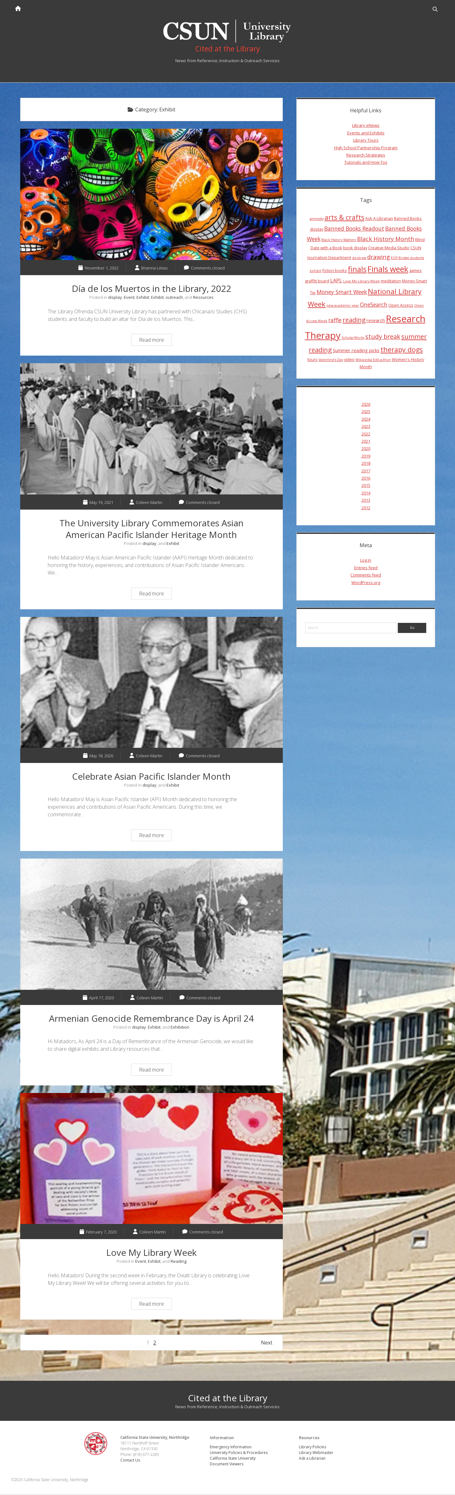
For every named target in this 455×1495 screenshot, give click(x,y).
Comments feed (365, 576)
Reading (178, 1262)
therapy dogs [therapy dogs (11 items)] (401, 350)
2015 (365, 486)
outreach (174, 298)
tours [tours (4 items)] (312, 360)
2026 (365, 405)
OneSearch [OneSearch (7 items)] (373, 305)
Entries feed (366, 568)
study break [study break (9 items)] (382, 337)
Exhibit (142, 298)
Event (129, 298)
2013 (365, 501)
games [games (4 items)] (415, 271)
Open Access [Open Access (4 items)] (400, 306)
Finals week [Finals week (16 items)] (387, 269)
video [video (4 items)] (349, 360)
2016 (365, 479)
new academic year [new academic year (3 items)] (342, 306)
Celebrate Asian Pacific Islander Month (151, 683)
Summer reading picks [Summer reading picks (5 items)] (356, 351)
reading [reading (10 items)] (354, 320)
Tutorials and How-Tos (365, 163)
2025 (365, 413)
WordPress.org (365, 583)
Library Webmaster (316, 1453)
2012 (365, 508)
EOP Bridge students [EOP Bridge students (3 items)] (407, 259)
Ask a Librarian (312, 1459)
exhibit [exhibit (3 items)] (315, 271)
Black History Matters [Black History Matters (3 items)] (338, 241)
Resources (203, 298)
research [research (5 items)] (376, 321)
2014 (365, 494)
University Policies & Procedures (239, 1453)
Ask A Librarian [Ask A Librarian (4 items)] (379, 219)
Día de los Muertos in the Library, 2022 (151, 195)
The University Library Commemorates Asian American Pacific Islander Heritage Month (151, 429)
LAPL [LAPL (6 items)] (336, 281)
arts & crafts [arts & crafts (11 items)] (344, 218)
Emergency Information (231, 1448)
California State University (233, 1459)
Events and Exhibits (366, 134)
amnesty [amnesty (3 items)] (317, 219)
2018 (365, 464)
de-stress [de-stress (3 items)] (359, 259)
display (115, 298)
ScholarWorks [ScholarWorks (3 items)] (353, 338)
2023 (365, 427)
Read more (155, 341)
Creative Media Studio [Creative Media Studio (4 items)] (389, 248)
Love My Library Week (151, 1159)
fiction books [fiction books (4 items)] (334, 271)
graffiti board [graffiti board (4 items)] (317, 282)
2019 (365, 457)
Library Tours (366, 141)
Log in (365, 561)
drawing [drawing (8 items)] (378, 258)
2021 (365, 442)
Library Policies (312, 1448)
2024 (365, 420)
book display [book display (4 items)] (355, 248)
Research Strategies (365, 156)
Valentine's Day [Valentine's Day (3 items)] (330, 360)
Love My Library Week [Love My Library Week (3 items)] (361, 282)
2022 (365, 435)
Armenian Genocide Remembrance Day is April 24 (151, 925)
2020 (365, 449)
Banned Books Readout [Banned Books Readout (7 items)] (354, 229)
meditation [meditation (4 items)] (391, 282)
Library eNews (365, 126)
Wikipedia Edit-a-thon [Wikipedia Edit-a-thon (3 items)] (373, 360)
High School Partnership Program (365, 148)
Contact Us (131, 1461)
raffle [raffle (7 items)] (335, 321)
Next (266, 1343)
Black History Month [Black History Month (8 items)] (385, 240)
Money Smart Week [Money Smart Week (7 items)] (342, 293)
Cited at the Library (227, 1399)
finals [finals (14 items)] (357, 270)
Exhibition (180, 1028)
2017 (365, 472)
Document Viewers (227, 1465)
